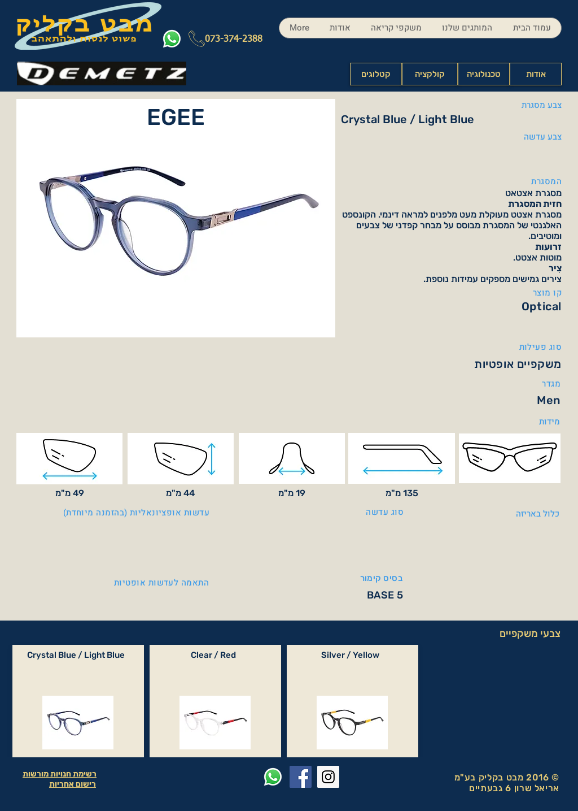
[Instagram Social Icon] (328, 777)
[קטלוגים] (376, 74)
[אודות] (536, 74)
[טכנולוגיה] (484, 74)
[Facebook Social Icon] (301, 777)
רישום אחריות (72, 784)
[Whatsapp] (172, 39)
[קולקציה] (430, 74)
